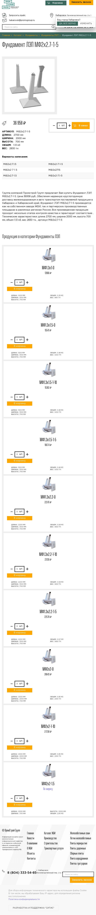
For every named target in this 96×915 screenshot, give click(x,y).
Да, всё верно (67, 23)
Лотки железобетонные (80, 838)
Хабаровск (60, 15)
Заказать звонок (82, 880)
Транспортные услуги (53, 848)
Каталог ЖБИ (49, 833)
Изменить (86, 23)
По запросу (48, 789)
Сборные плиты (77, 853)
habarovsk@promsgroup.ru (22, 20)
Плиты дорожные (78, 848)
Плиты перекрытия (78, 843)
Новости (30, 838)
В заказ (83, 126)
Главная (6, 35)
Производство (50, 838)
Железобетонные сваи (80, 833)
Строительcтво (51, 843)
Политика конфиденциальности (24, 899)
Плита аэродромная (79, 858)
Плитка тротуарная (78, 863)
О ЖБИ (29, 848)
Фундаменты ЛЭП (50, 35)
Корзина (58, 3)
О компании (32, 843)
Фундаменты (31, 35)
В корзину (20, 289)
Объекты (31, 853)
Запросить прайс (17, 15)
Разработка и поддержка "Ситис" (33, 908)
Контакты (31, 858)
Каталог (18, 35)
